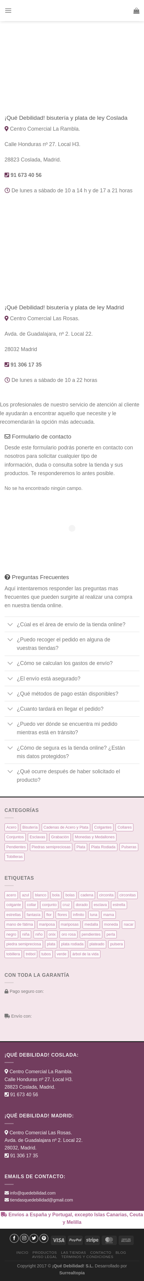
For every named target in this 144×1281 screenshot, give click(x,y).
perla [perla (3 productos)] (110, 934)
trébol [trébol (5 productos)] (30, 954)
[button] (8, 10)
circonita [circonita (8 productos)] (106, 895)
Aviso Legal (44, 1257)
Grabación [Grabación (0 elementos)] (60, 837)
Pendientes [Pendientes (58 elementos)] (16, 847)
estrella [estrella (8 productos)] (119, 904)
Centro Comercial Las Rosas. (40, 1132)
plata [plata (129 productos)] (51, 944)
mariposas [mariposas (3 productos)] (70, 924)
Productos (44, 1252)
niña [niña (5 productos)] (25, 934)
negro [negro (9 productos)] (11, 934)
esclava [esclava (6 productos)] (100, 904)
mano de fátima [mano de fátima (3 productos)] (19, 924)
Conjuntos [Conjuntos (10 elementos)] (15, 837)
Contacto (100, 1252)
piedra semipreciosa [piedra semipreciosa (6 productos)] (23, 944)
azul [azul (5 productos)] (25, 895)
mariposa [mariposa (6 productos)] (47, 924)
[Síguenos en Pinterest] (43, 1238)
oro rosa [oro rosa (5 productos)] (68, 934)
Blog (121, 1252)
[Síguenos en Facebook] (14, 1238)
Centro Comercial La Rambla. (41, 1071)
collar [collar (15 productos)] (31, 904)
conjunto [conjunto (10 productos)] (49, 904)
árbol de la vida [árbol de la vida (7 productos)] (85, 954)
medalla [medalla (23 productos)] (91, 924)
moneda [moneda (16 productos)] (111, 924)
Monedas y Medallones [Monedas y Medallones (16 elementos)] (95, 837)
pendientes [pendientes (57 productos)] (91, 934)
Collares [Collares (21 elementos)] (124, 827)
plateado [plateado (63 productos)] (97, 944)
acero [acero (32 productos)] (11, 895)
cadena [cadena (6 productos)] (86, 895)
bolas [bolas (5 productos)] (70, 895)
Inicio (22, 1252)
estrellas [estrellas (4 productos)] (13, 914)
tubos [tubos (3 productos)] (46, 954)
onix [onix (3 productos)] (52, 934)
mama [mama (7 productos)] (108, 914)
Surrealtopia (72, 1272)
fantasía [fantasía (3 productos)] (34, 914)
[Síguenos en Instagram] (24, 1238)
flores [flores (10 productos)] (62, 914)
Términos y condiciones (87, 1257)
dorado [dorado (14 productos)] (82, 904)
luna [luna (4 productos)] (93, 914)
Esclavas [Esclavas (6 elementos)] (37, 837)
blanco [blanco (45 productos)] (40, 895)
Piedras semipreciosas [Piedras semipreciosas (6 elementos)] (51, 847)
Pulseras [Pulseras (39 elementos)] (128, 847)
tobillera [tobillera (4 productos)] (13, 954)
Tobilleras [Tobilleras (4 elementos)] (14, 856)
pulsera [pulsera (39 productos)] (116, 944)
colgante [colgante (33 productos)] (13, 904)
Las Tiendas (73, 1252)
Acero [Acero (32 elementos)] (11, 827)
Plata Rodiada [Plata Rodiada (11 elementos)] (103, 847)
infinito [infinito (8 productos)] (78, 914)
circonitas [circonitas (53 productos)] (127, 895)
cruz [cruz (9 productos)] (66, 904)
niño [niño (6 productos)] (39, 934)
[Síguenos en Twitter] (33, 1238)
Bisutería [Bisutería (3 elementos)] (30, 827)
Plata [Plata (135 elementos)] (81, 847)
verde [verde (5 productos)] (62, 954)
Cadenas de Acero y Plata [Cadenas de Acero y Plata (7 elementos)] (66, 827)
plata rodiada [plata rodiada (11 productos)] (72, 944)
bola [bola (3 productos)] (56, 895)
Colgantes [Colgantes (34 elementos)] (103, 827)
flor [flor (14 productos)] (49, 914)
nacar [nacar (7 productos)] (128, 924)
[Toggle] (10, 624)
